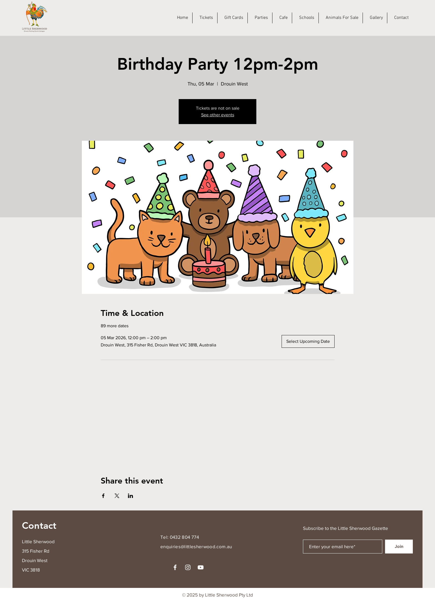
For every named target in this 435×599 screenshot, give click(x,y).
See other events (217, 114)
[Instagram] (187, 567)
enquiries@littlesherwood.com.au (196, 546)
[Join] (399, 546)
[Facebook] (175, 567)
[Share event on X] (117, 496)
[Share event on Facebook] (103, 496)
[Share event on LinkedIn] (130, 496)
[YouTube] (200, 567)
